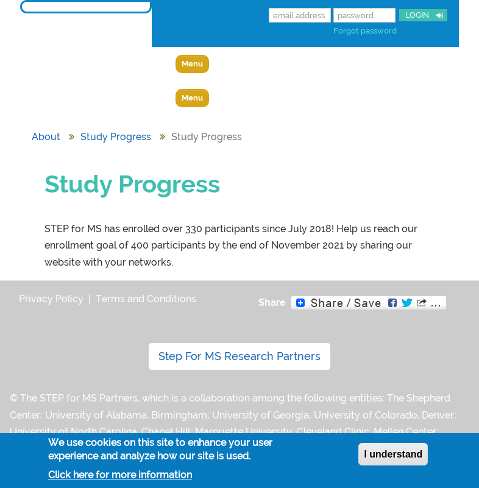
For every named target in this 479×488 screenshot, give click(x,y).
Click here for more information (120, 475)
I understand (393, 454)
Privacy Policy (51, 299)
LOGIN (416, 14)
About (46, 137)
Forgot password (365, 30)
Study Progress (115, 137)
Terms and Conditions (146, 299)
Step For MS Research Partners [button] (239, 356)
